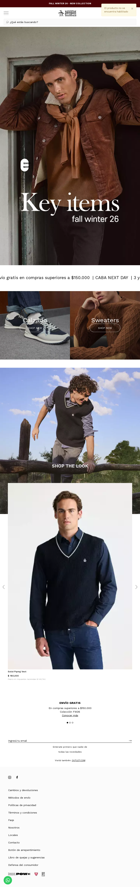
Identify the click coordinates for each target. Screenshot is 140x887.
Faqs (11, 820)
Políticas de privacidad (22, 805)
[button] (70, 22)
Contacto (14, 842)
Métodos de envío (19, 797)
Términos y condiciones (22, 812)
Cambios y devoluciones (23, 790)
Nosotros (14, 827)
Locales (13, 835)
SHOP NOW (35, 327)
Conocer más (70, 715)
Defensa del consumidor (23, 864)
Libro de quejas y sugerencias (26, 857)
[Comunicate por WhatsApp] (8, 880)
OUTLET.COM (78, 760)
